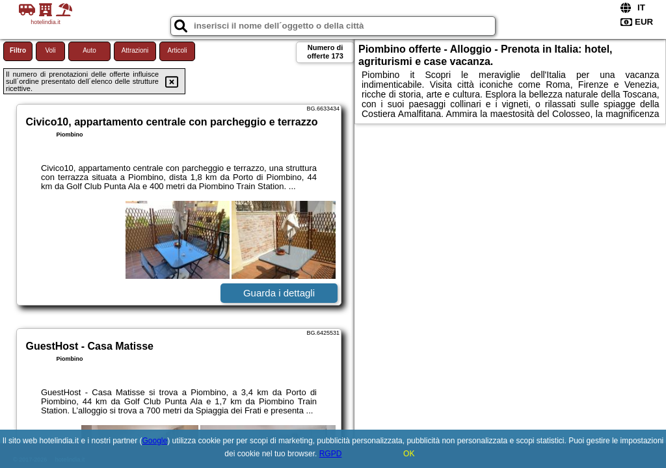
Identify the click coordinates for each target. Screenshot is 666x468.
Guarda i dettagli (279, 292)
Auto (89, 50)
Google (155, 440)
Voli (50, 50)
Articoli (177, 50)
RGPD (330, 453)
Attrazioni (135, 50)
